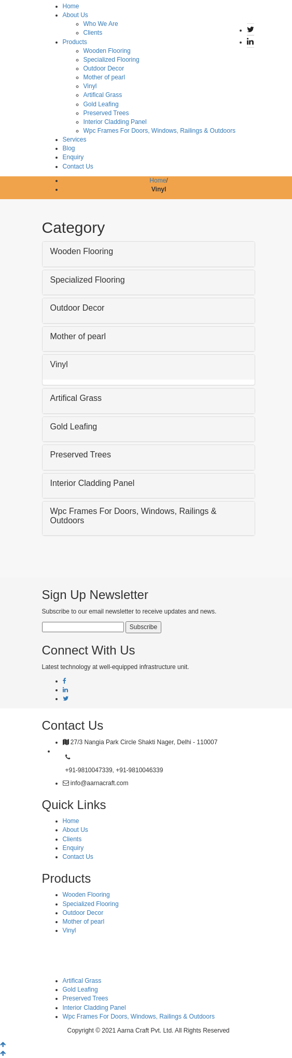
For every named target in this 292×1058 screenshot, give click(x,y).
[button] (148, 251)
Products (75, 42)
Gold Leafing (101, 104)
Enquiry (73, 157)
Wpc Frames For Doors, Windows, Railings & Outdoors (159, 130)
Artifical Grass (103, 95)
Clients (93, 32)
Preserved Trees (106, 113)
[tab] (149, 254)
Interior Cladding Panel (115, 122)
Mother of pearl (105, 77)
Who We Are (101, 23)
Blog (69, 148)
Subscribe (143, 627)
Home (71, 6)
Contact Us (78, 166)
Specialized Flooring (112, 59)
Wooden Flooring (107, 50)
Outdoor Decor (104, 68)
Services (75, 139)
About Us (75, 15)
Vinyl (90, 86)
